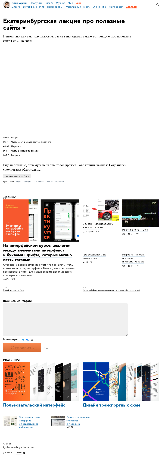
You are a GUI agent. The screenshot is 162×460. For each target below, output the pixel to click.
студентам (59, 181)
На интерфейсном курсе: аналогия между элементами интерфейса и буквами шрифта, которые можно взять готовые (37, 253)
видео (18, 181)
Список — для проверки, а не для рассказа (98, 225)
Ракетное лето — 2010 (135, 230)
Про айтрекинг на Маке (13, 290)
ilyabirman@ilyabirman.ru (18, 447)
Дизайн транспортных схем (111, 405)
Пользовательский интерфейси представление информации (29, 422)
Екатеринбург (38, 181)
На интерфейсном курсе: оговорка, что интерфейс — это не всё (111, 290)
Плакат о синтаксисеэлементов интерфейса (78, 420)
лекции (50, 181)
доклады (27, 181)
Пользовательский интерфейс (34, 405)
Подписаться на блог (16, 176)
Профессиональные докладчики (94, 256)
